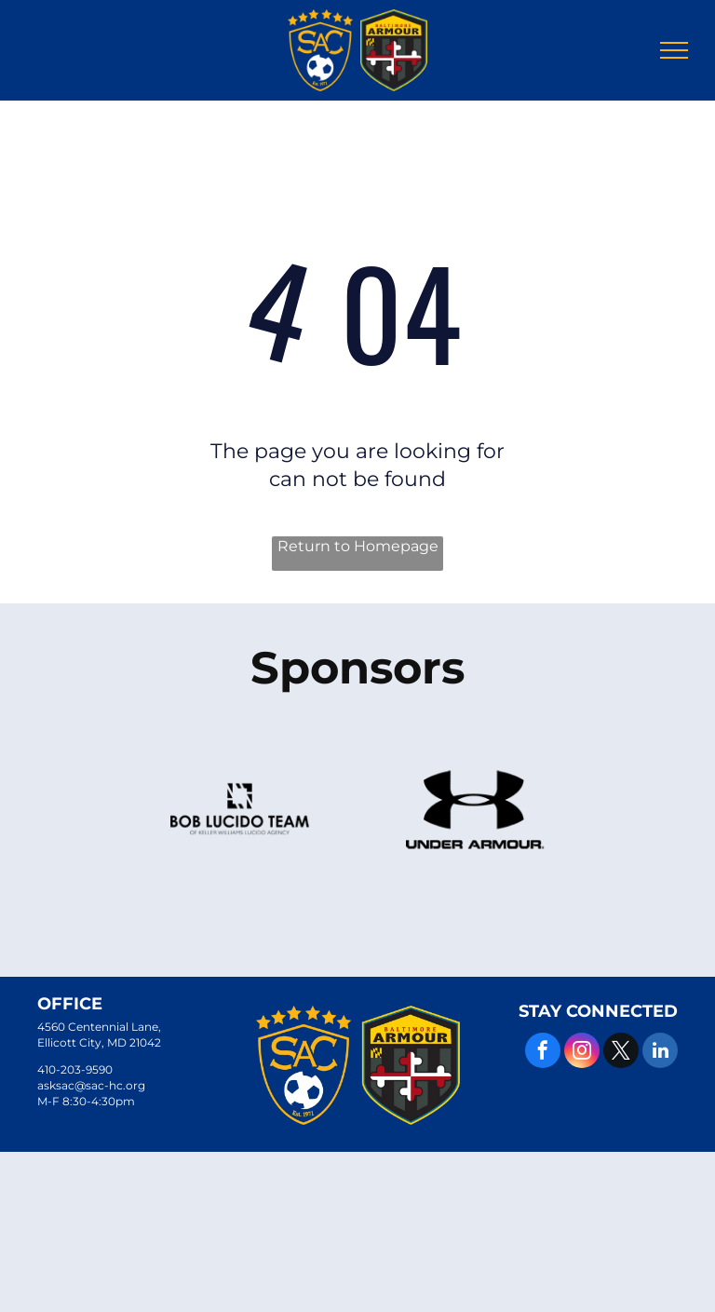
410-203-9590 (75, 1069)
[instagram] (582, 1053)
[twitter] (621, 1053)
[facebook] (542, 1053)
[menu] (674, 50)
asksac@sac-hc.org (91, 1085)
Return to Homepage (357, 546)
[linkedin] (660, 1053)
